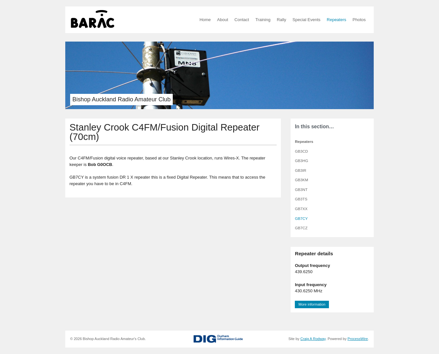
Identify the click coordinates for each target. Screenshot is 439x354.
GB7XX (301, 209)
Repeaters (336, 19)
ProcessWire (357, 339)
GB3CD (301, 151)
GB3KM (301, 180)
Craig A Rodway (313, 339)
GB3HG (301, 160)
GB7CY (301, 218)
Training (262, 19)
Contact (241, 19)
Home (205, 19)
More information (311, 304)
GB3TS (301, 199)
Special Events (306, 19)
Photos (359, 19)
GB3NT (301, 189)
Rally (281, 19)
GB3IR (300, 170)
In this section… (314, 126)
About (222, 19)
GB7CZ (301, 228)
